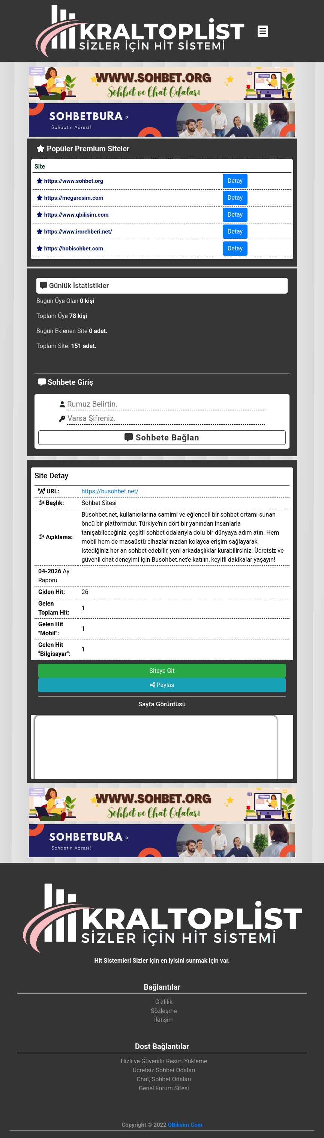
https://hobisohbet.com (69, 248)
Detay (235, 180)
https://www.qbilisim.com (72, 214)
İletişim (164, 1019)
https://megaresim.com (69, 197)
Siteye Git (162, 670)
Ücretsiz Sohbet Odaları (164, 1070)
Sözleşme (164, 1010)
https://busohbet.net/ (110, 491)
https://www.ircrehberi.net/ (74, 231)
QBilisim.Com (185, 1124)
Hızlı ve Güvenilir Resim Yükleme (164, 1061)
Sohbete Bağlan (161, 437)
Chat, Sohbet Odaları (163, 1079)
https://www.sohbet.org (69, 181)
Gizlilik (163, 1001)
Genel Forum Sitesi (164, 1088)
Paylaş (162, 685)
